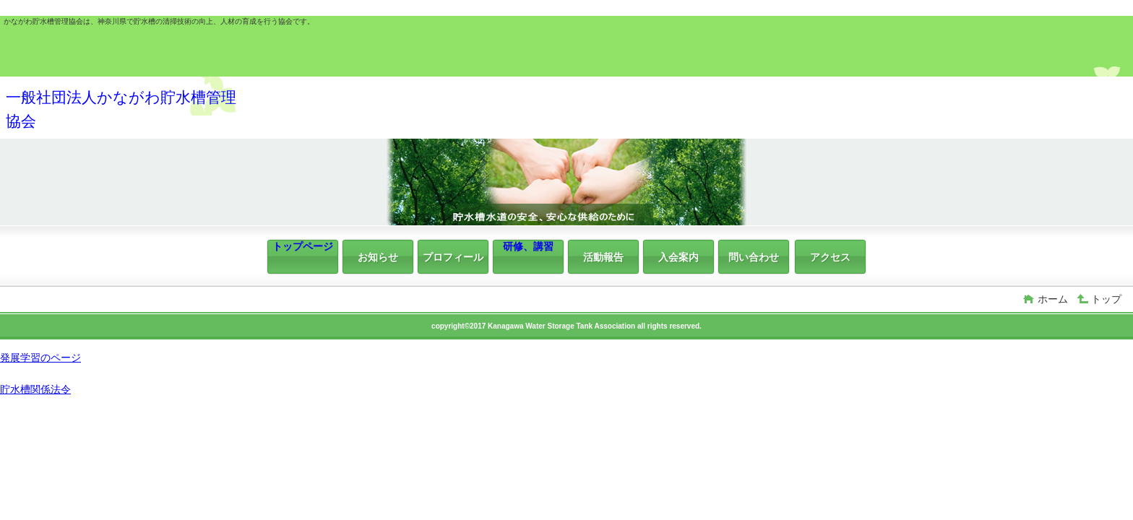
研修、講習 (528, 246)
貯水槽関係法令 (35, 389)
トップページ (302, 246)
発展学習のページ (40, 357)
